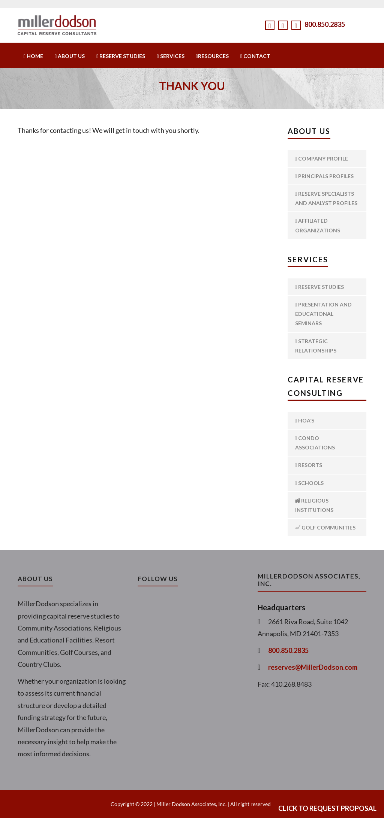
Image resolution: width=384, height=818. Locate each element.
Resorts (308, 465)
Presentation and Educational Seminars (323, 313)
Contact (255, 56)
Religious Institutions (314, 505)
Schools (309, 483)
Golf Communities (325, 527)
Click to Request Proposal (327, 808)
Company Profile (321, 158)
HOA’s (304, 420)
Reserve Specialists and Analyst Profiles (326, 198)
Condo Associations (315, 443)
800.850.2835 (324, 24)
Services (170, 56)
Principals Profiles (324, 176)
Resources (212, 56)
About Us (70, 56)
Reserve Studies (120, 56)
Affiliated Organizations (317, 225)
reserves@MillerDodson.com (312, 667)
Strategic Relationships (315, 346)
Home (33, 56)
